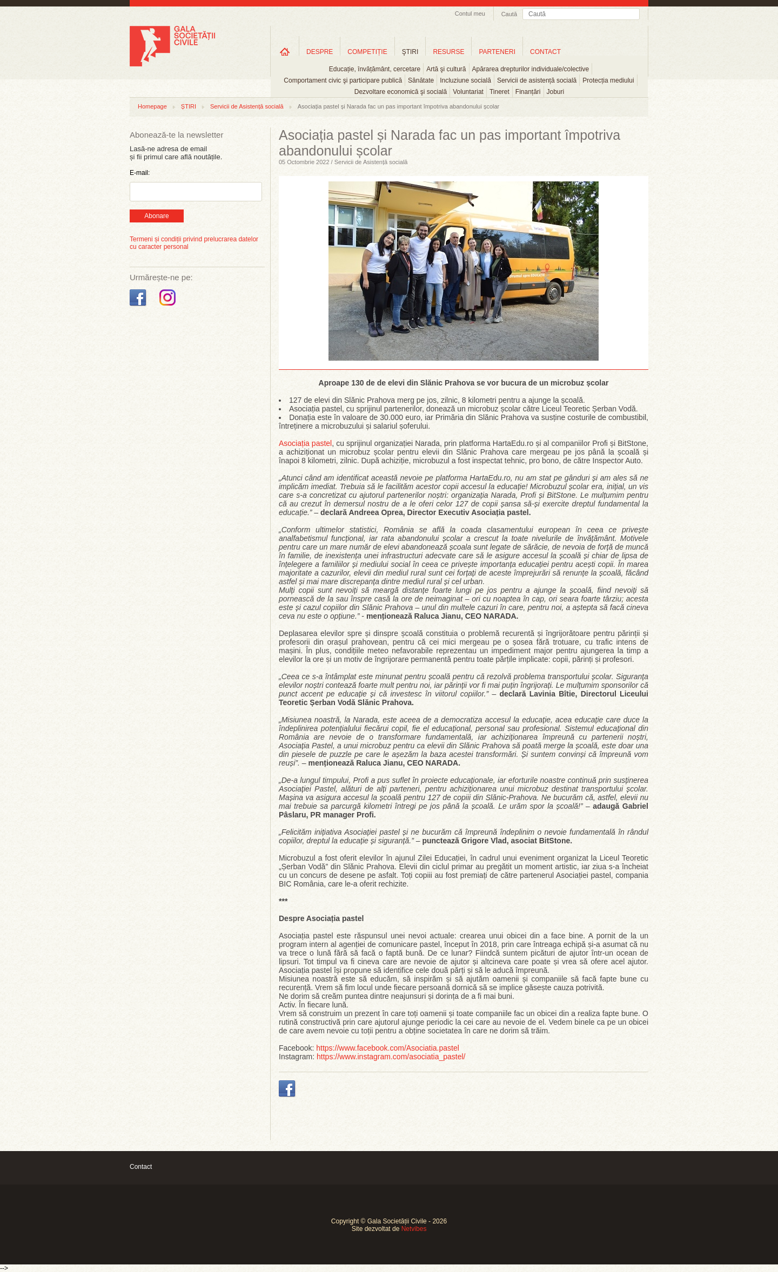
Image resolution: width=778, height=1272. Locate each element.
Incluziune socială (465, 80)
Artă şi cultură (446, 69)
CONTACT (545, 52)
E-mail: (140, 173)
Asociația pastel (305, 443)
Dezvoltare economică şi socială (400, 92)
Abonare (156, 216)
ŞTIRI (410, 52)
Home (285, 52)
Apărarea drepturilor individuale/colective (530, 69)
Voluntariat (468, 92)
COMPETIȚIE (367, 52)
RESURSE (448, 52)
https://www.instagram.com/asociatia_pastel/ (391, 1056)
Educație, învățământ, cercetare (374, 69)
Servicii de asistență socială (536, 80)
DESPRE (319, 52)
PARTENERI (497, 52)
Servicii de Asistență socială (247, 106)
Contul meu (470, 13)
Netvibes (414, 1229)
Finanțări (528, 92)
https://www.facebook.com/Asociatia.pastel (387, 1048)
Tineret (499, 92)
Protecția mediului (608, 80)
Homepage (152, 106)
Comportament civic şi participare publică (343, 80)
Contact (141, 1166)
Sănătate (421, 80)
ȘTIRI (188, 106)
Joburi (556, 92)
